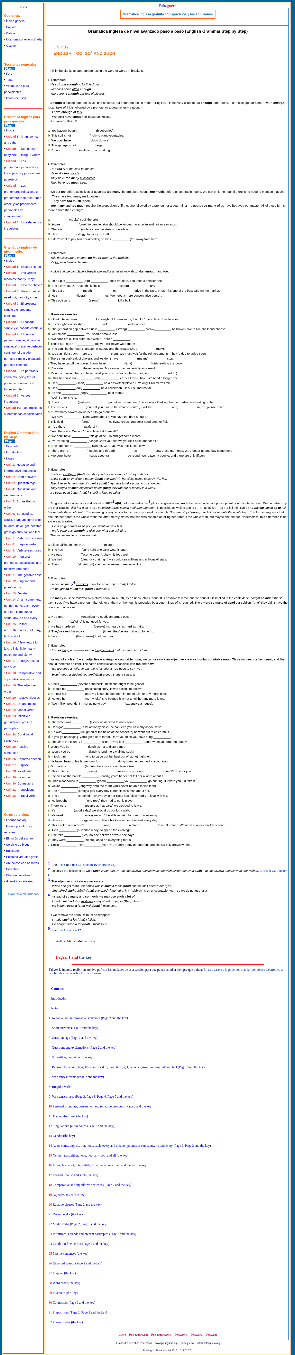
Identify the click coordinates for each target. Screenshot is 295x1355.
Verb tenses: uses (23, 550)
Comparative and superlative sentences (78, 1185)
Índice (10, 130)
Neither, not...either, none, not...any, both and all (22, 630)
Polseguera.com (161, 1334)
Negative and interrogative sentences (76, 1018)
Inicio (23, 7)
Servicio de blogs (17, 844)
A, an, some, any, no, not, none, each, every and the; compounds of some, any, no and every (113, 1145)
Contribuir (12, 869)
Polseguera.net (138, 1334)
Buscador (12, 850)
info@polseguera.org (208, 1343)
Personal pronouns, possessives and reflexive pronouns (22, 562)
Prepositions (20, 789)
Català (10, 33)
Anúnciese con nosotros (22, 863)
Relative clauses (23, 697)
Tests (9, 79)
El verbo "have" (24, 285)
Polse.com (181, 1334)
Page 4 (101, 1096)
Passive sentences (64, 1253)
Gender (17, 593)
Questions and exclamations (70, 1047)
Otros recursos (16, 98)
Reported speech (23, 759)
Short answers (21, 477)
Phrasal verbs (21, 795)
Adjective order (63, 1194)
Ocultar (11, 45)
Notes (10, 458)
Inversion (18, 777)
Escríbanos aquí (17, 820)
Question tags (21, 483)
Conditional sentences (67, 1243)
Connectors (19, 783)
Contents (12, 446)
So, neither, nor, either (66, 1057)
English (11, 27)
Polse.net (211, 1334)
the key (85, 957)
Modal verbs (20, 710)
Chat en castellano (18, 875)
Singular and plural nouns (69, 1126)
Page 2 (106, 1018)
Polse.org (196, 1334)
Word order (19, 771)
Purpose (17, 765)
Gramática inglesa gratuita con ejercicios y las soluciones (168, 14)
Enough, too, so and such (69, 1175)
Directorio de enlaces (23, 894)
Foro (9, 73)
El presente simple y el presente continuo (20, 309)
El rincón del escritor (20, 838)
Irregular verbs (21, 544)
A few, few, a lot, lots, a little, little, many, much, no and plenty (21, 648)
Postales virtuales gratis (22, 857)
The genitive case (24, 575)
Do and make (21, 703)
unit (61, 864)
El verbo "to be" (24, 266)
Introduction (14, 452)
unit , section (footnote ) (93, 864)
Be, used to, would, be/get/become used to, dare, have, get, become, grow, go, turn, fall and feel (114, 1067)
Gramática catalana (19, 881)
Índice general (15, 21)
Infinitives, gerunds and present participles (18, 722)
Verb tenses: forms (24, 538)
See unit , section (66, 930)
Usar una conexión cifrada (24, 39)
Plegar (9, 68)
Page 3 (90, 1096)
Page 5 (112, 1096)
